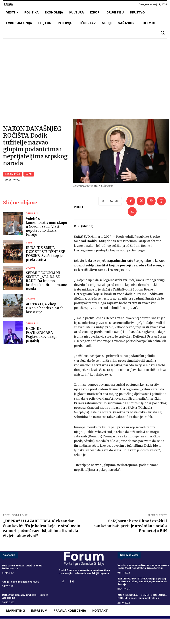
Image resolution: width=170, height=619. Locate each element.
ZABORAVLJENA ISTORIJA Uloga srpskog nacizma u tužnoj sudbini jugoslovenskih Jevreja (142, 581)
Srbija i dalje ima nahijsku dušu (20, 582)
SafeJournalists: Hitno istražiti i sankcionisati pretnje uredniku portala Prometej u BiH (130, 526)
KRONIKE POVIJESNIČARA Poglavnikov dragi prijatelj (41, 335)
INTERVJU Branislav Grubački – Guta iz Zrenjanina (25, 597)
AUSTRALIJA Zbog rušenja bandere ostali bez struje (45, 308)
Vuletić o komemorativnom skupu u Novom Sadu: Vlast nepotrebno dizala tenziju (46, 227)
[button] (162, 32)
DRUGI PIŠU (12, 174)
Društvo (30, 268)
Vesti (28, 174)
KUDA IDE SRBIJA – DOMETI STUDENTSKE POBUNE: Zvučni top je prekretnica (45, 254)
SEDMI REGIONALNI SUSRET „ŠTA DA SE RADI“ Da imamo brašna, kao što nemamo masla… (46, 281)
